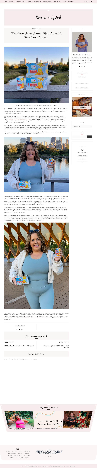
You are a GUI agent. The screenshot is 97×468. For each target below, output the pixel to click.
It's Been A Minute (82, 107)
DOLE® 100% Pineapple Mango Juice (18, 119)
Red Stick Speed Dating (34, 1)
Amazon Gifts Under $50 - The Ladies (56, 346)
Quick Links (82, 146)
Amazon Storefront (68, 1)
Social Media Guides (82, 161)
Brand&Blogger (58, 466)
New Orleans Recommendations (82, 156)
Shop (82, 149)
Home (5, 1)
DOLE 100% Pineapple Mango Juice (34, 317)
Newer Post (9, 342)
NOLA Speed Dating (20, 1)
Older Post (64, 342)
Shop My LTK (57, 1)
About (11, 1)
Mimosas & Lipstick (31, 466)
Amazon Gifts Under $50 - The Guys (19, 346)
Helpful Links (47, 1)
